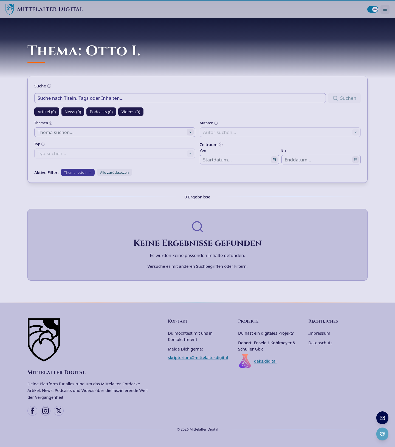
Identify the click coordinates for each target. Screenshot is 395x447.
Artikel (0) (47, 111)
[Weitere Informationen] (49, 86)
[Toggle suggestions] (190, 132)
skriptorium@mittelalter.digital (198, 357)
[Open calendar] (274, 159)
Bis (283, 150)
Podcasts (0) (101, 111)
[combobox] (114, 132)
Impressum (319, 333)
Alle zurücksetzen (114, 172)
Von (203, 150)
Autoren (209, 122)
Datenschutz (320, 342)
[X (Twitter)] (59, 411)
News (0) (73, 111)
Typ (39, 143)
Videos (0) (131, 111)
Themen (43, 122)
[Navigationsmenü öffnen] (385, 9)
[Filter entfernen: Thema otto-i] (78, 172)
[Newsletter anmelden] (382, 417)
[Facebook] (32, 411)
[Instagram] (45, 411)
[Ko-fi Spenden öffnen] (382, 434)
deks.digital (257, 361)
